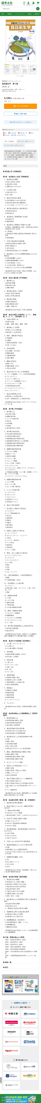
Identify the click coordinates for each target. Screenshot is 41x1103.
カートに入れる (20, 106)
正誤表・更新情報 (23, 1100)
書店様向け (4, 1100)
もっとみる (20, 76)
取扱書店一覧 (20, 1097)
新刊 (3, 13)
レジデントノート (20, 13)
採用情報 (11, 1097)
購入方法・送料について (25, 141)
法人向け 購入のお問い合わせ (13, 145)
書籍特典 (37, 13)
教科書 (29, 13)
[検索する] (38, 8)
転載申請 (32, 1100)
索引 (32, 133)
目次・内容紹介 (9, 141)
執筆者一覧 (23, 133)
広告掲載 (12, 1100)
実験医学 (10, 13)
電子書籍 (29, 1097)
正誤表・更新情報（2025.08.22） (15, 135)
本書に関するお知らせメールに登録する (20, 122)
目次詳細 (13, 133)
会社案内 (3, 1097)
